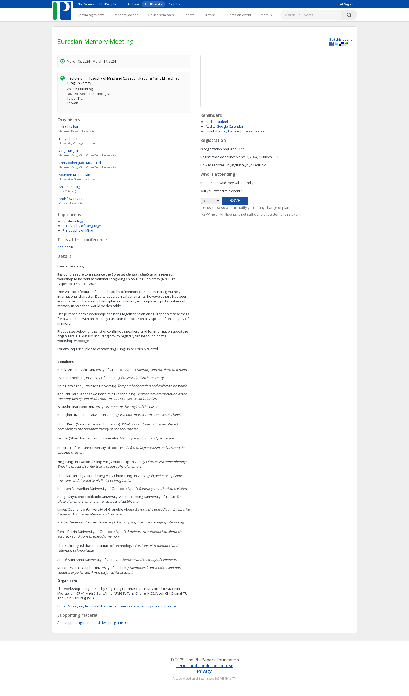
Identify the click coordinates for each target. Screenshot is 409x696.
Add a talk (65, 247)
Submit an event (238, 15)
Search (189, 15)
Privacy (204, 671)
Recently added (126, 15)
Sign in (347, 4)
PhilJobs (174, 4)
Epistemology (73, 221)
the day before (227, 131)
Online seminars (161, 15)
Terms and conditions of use (204, 665)
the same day (253, 131)
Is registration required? (219, 148)
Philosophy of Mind (78, 230)
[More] (266, 15)
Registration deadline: (217, 157)
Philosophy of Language (82, 225)
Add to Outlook (217, 121)
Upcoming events (90, 15)
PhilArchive (130, 4)
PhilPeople (107, 4)
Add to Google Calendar (224, 126)
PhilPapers (85, 4)
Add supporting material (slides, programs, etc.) (94, 622)
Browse (210, 15)
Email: (210, 131)
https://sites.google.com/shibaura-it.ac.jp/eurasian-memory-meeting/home (116, 606)
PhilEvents (153, 4)
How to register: (212, 165)
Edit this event (340, 39)
